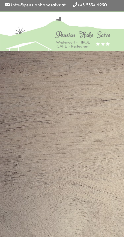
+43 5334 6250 (92, 5)
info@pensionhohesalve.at (38, 5)
